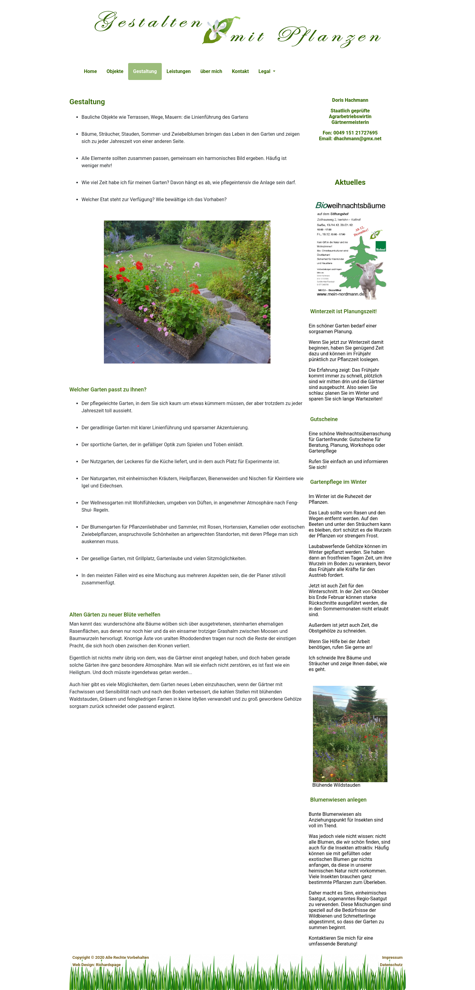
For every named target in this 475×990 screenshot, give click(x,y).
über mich (211, 71)
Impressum (392, 957)
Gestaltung (147, 71)
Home (90, 71)
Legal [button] (264, 71)
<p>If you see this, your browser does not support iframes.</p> (350, 517)
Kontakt (240, 71)
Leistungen (179, 71)
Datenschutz (391, 964)
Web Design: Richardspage (96, 964)
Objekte (115, 71)
